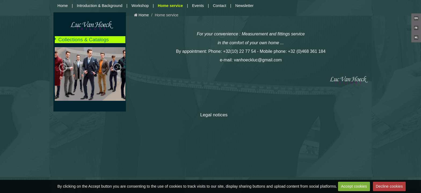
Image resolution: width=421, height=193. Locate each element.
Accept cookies (354, 186)
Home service (170, 5)
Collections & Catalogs (83, 39)
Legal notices (214, 114)
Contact (219, 5)
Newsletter (244, 5)
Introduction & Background (99, 5)
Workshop (140, 5)
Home (62, 5)
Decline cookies (389, 186)
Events (198, 5)
